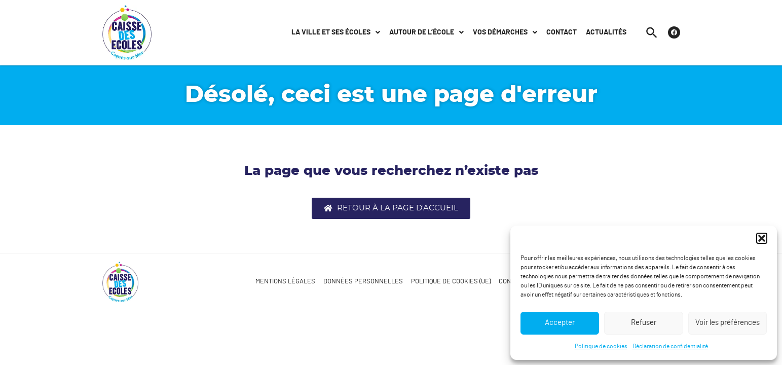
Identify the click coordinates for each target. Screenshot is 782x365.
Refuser (643, 322)
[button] (762, 238)
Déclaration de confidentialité (670, 346)
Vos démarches (505, 32)
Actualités (606, 32)
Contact (561, 32)
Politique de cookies (601, 346)
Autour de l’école (426, 32)
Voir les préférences (727, 322)
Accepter (560, 322)
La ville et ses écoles (335, 32)
